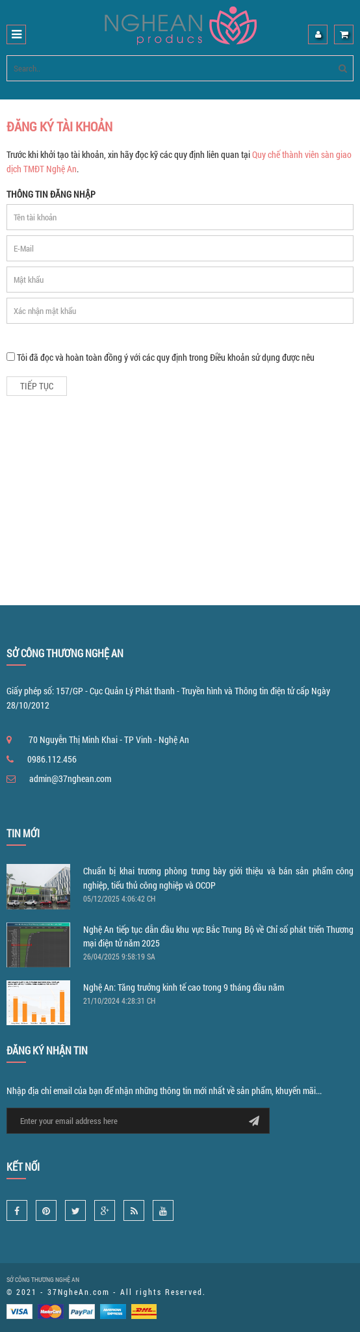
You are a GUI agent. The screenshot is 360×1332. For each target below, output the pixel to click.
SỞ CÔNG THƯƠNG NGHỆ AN (42, 1279)
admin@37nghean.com (70, 778)
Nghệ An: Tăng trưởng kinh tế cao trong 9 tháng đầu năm (183, 987)
